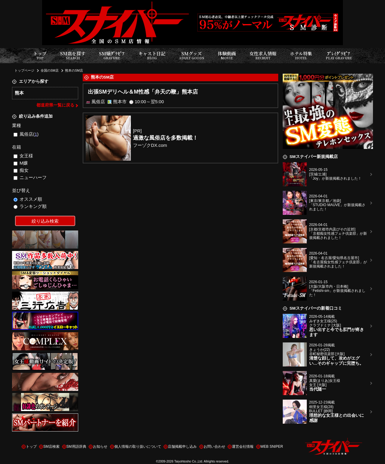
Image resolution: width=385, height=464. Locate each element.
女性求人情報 (262, 55)
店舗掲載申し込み (182, 446)
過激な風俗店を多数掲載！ (165, 138)
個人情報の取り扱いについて (137, 446)
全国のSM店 (50, 70)
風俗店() (26, 134)
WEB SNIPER (271, 446)
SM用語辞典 (76, 446)
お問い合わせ (214, 446)
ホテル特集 (301, 55)
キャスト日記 (151, 55)
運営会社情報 (243, 446)
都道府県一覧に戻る (55, 105)
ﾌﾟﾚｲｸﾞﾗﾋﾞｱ (339, 55)
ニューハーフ (30, 177)
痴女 (21, 170)
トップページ (24, 70)
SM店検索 (51, 446)
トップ (40, 55)
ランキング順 (30, 206)
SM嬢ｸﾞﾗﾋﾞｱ (112, 55)
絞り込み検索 (45, 221)
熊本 (19, 92)
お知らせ (100, 446)
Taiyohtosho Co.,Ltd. (188, 461)
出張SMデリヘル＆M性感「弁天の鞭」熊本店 (143, 92)
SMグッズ (191, 55)
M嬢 (21, 162)
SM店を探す (72, 55)
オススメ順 (28, 199)
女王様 (23, 155)
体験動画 (227, 55)
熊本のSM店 (74, 70)
